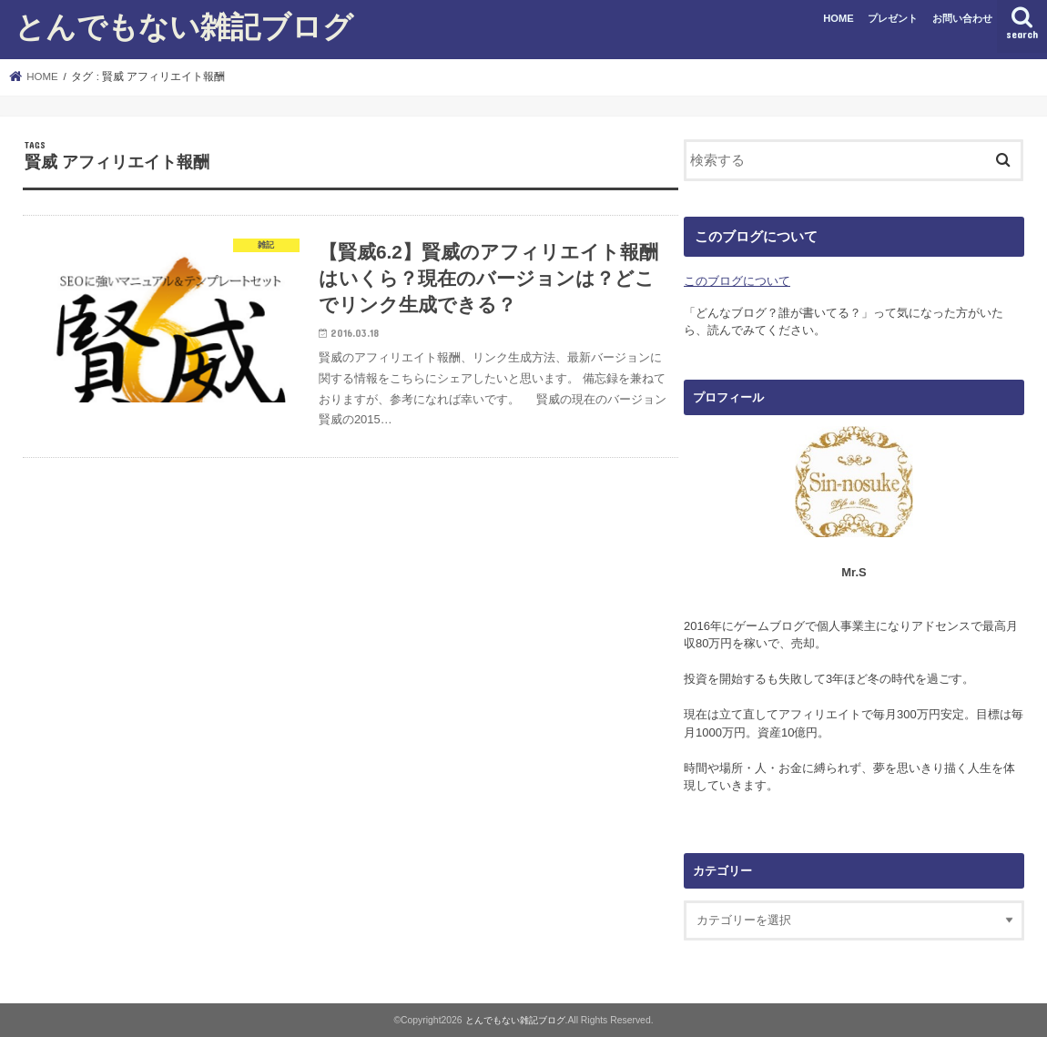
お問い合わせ (962, 18)
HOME (838, 18)
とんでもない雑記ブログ (184, 26)
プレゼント (893, 18)
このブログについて (737, 281)
